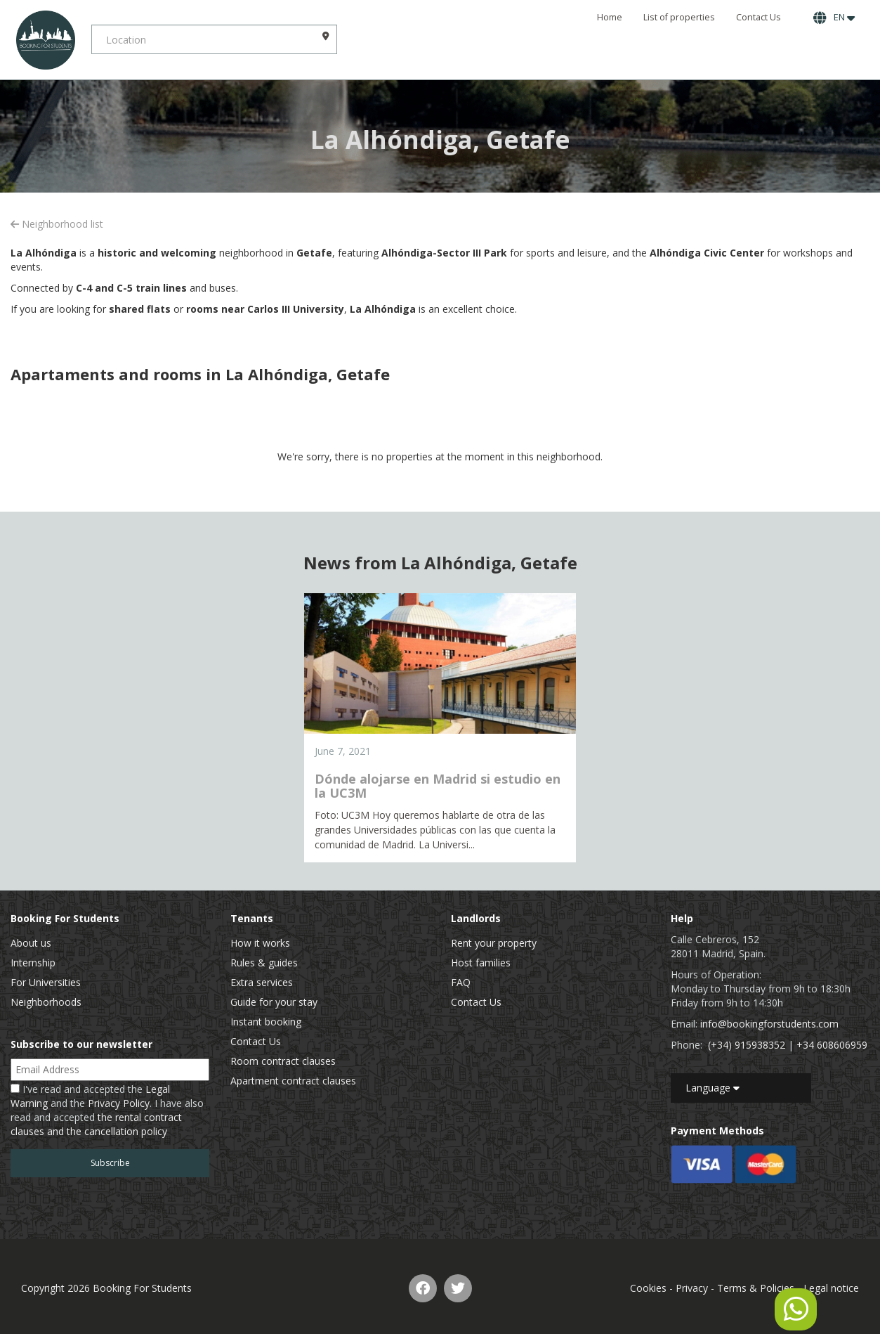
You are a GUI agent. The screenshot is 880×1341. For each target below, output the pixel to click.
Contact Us (758, 17)
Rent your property (494, 943)
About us (31, 943)
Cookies (648, 1288)
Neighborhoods (46, 1002)
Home (609, 17)
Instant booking (265, 1021)
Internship (33, 962)
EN (834, 17)
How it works (260, 943)
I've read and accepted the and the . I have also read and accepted (107, 1110)
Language (712, 1087)
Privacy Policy (119, 1103)
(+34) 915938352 (746, 1044)
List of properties (679, 17)
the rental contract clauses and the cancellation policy (96, 1124)
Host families (481, 962)
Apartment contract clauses (293, 1080)
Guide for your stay (273, 1002)
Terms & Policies (755, 1288)
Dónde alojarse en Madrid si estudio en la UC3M (437, 785)
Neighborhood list (57, 224)
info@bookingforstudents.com (769, 1023)
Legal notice (831, 1288)
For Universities (46, 982)
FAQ (461, 982)
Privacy (692, 1288)
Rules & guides (264, 962)
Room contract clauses (283, 1061)
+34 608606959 (831, 1044)
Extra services (261, 982)
